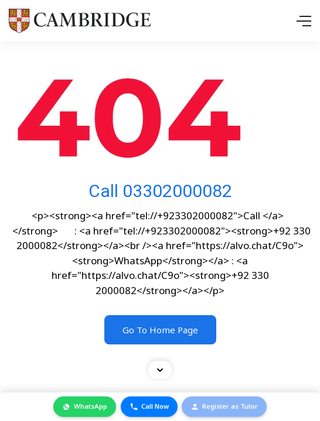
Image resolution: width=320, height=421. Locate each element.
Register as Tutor (224, 406)
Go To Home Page (160, 330)
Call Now (149, 406)
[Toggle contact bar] (160, 370)
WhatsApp (84, 406)
